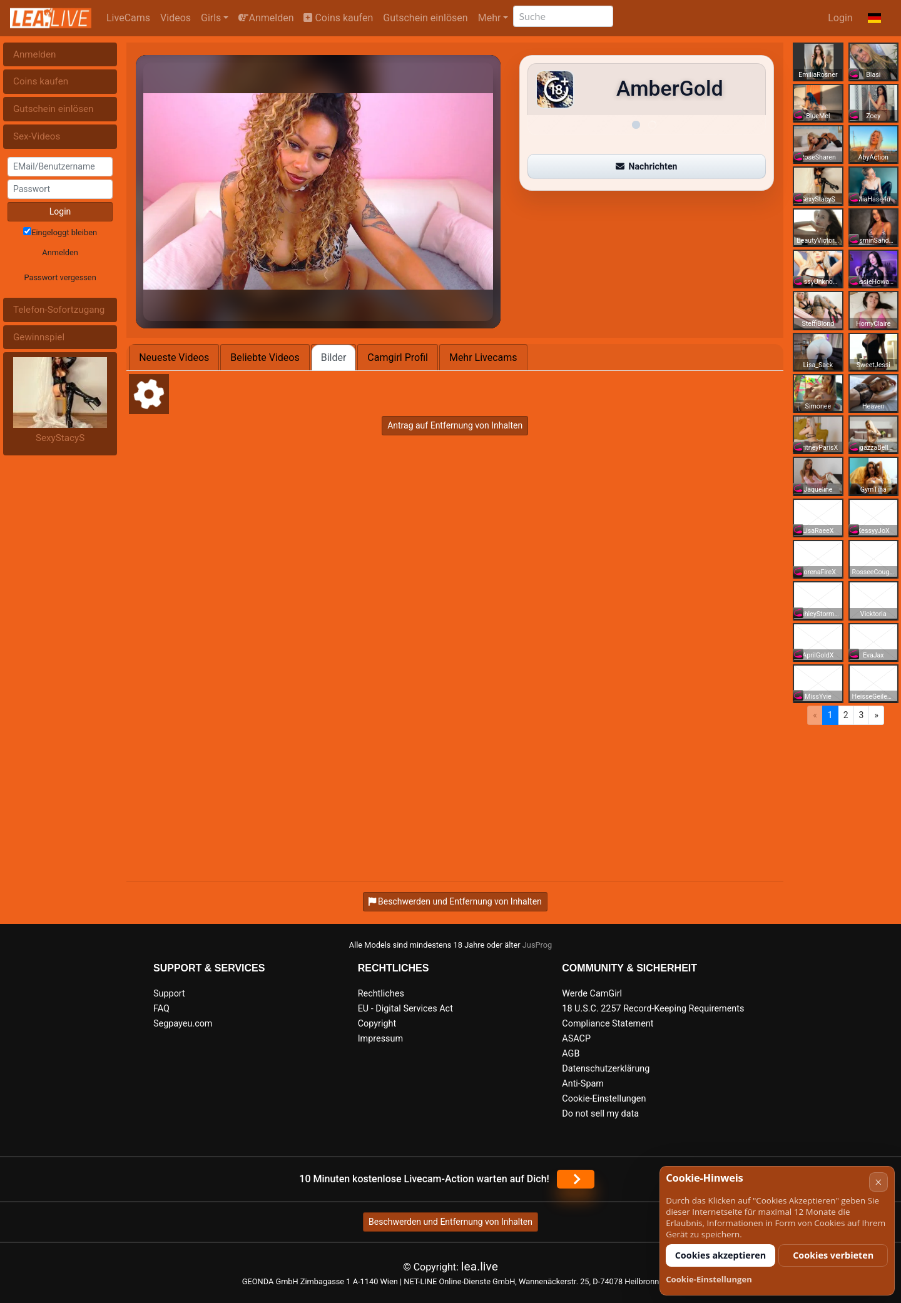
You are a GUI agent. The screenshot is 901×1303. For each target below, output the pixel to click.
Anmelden (265, 18)
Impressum (380, 1038)
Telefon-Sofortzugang (58, 309)
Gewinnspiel (38, 337)
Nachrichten (646, 166)
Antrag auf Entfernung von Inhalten (454, 425)
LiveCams (128, 18)
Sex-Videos (36, 136)
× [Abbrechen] (878, 1182)
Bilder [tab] (334, 357)
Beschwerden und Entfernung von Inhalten (450, 1222)
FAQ (161, 1008)
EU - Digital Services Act (405, 1008)
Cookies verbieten (833, 1255)
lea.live (479, 1266)
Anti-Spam (583, 1083)
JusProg (537, 945)
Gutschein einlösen (425, 18)
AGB (570, 1053)
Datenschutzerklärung (605, 1068)
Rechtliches (381, 993)
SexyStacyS (60, 438)
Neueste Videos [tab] (174, 357)
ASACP (576, 1038)
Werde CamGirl (592, 993)
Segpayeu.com (183, 1023)
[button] (874, 18)
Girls (211, 18)
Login (840, 18)
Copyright (377, 1023)
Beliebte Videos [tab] (264, 357)
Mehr (489, 18)
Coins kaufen (338, 18)
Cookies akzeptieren (720, 1255)
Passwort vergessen (60, 277)
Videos (175, 18)
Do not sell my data (600, 1113)
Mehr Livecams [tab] (483, 357)
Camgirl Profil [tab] (397, 357)
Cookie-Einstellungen (604, 1098)
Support (169, 993)
